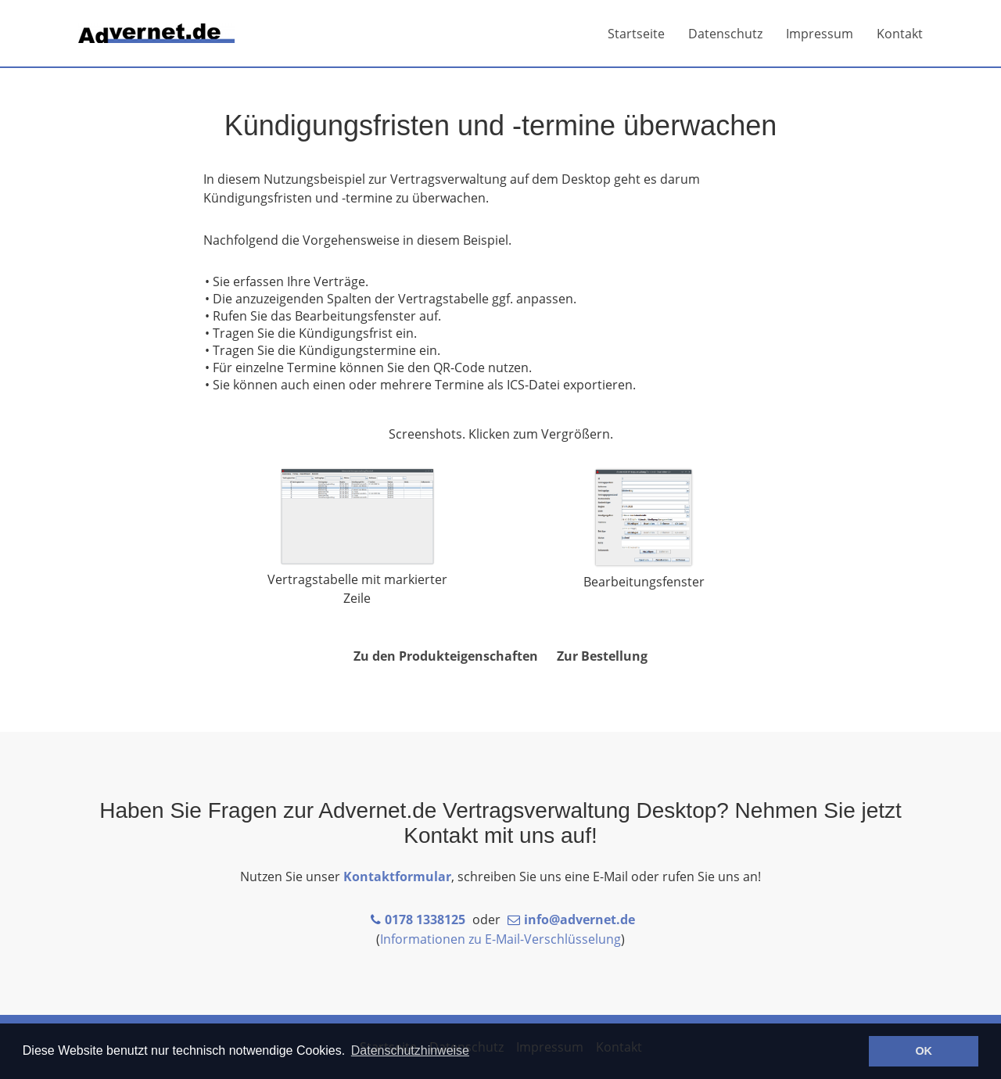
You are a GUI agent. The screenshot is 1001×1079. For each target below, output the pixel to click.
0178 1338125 (425, 919)
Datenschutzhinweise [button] (410, 1050)
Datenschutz (725, 33)
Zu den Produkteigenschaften (445, 656)
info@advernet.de (579, 919)
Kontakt (900, 33)
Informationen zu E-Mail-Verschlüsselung (500, 939)
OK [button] (923, 1051)
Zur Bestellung (602, 656)
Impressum (819, 33)
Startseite (636, 33)
